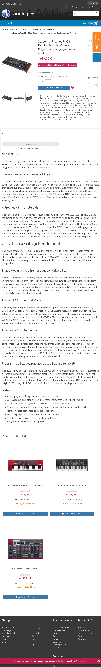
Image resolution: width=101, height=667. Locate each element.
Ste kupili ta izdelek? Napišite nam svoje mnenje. (89, 79)
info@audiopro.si (78, 624)
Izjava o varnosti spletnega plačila (59, 562)
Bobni (4, 558)
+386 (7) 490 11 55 (92, 637)
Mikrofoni (36, 555)
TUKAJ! (73, 65)
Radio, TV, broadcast (40, 546)
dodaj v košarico (54, 87)
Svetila (35, 558)
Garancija (87, 7)
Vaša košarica (91, 22)
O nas (56, 7)
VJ (33, 563)
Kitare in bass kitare (10, 552)
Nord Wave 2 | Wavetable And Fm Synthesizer (18, 487)
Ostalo (5, 561)
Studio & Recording (10, 546)
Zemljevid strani (59, 591)
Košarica (81, 546)
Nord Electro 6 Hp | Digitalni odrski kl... (83, 486)
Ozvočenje (6, 549)
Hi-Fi (33, 561)
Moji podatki (83, 558)
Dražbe (56, 566)
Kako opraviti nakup (71, 7)
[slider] (18, 492)
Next (30, 65)
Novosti (94, 7)
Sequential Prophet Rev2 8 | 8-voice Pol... (50, 487)
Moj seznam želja (85, 552)
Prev (3, 65)
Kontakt (61, 7)
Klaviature (6, 555)
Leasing (81, 7)
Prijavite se (92, 3)
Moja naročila (83, 549)
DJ (33, 549)
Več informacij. (80, 661)
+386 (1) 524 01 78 (92, 641)
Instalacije (36, 552)
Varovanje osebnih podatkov (60, 551)
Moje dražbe (83, 555)
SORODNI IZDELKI (14, 436)
